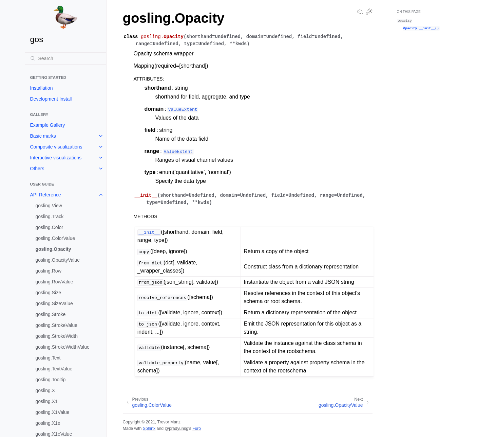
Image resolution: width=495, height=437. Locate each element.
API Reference (45, 194)
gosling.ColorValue (55, 238)
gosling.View (49, 205)
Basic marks (43, 136)
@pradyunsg (176, 428)
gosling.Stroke (51, 314)
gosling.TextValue (54, 368)
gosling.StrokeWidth (57, 336)
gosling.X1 (47, 401)
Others (37, 168)
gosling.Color (49, 227)
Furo (196, 428)
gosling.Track (50, 216)
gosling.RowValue (54, 281)
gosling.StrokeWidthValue (63, 347)
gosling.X (45, 390)
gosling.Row (48, 271)
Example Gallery (47, 125)
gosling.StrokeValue (56, 325)
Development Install (51, 99)
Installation (41, 88)
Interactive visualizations (56, 157)
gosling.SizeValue (54, 303)
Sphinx (149, 428)
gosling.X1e (48, 423)
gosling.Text (48, 358)
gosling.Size (48, 292)
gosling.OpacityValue (58, 260)
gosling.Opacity (53, 249)
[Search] (65, 58)
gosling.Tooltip (51, 379)
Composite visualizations (56, 147)
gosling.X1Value (53, 412)
